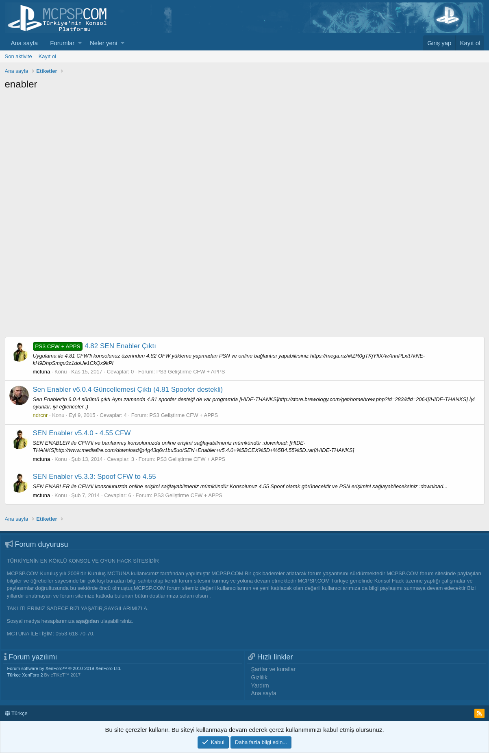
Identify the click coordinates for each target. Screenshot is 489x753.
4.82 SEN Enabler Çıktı (94, 346)
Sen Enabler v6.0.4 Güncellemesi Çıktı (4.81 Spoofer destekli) (128, 389)
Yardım (260, 685)
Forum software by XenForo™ (64, 668)
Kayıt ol (47, 56)
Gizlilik (259, 677)
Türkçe (16, 713)
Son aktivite (18, 56)
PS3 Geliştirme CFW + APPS (190, 372)
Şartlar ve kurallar (273, 669)
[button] (80, 42)
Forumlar (62, 42)
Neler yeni (103, 42)
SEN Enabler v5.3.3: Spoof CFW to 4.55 (94, 476)
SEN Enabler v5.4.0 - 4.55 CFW (82, 433)
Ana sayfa (24, 42)
